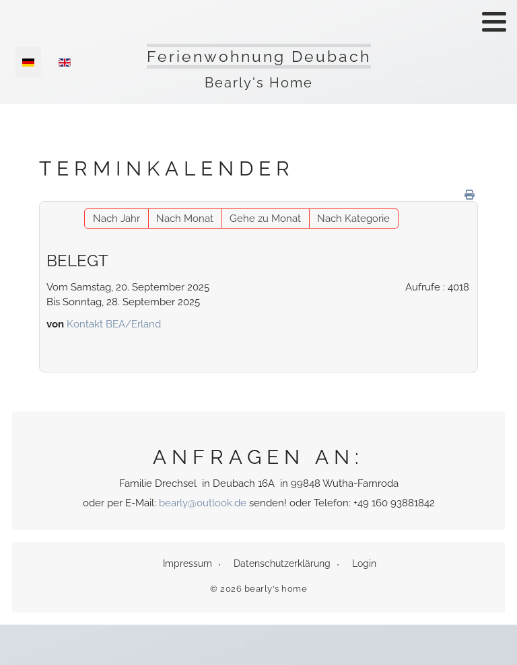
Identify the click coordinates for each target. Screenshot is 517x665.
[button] (494, 21)
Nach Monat (184, 218)
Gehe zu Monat (265, 218)
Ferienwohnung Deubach (259, 56)
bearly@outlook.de (202, 503)
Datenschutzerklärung (282, 563)
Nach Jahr (116, 218)
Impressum (187, 563)
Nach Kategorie (353, 218)
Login (364, 563)
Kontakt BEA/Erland (114, 324)
